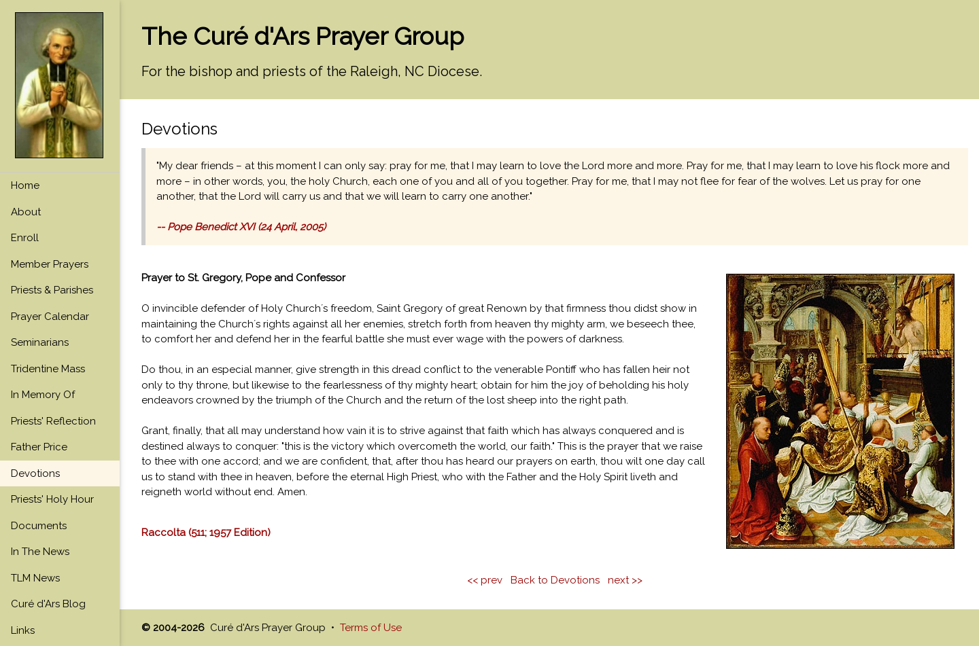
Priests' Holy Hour (52, 499)
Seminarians (40, 342)
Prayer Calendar (50, 316)
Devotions (35, 473)
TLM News (35, 578)
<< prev (484, 580)
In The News (40, 551)
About (26, 212)
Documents (39, 526)
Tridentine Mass (48, 369)
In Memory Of (43, 395)
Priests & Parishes (52, 290)
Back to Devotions (555, 580)
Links (23, 630)
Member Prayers (49, 264)
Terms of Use (371, 628)
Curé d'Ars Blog (48, 604)
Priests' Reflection (53, 421)
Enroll (25, 238)
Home (25, 185)
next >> (625, 580)
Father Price (39, 447)
